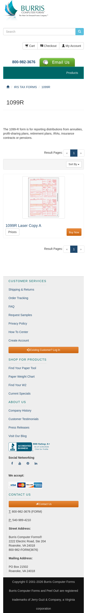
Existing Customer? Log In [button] (43, 350)
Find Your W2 (17, 385)
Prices (12, 232)
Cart (30, 46)
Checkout (48, 46)
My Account (71, 46)
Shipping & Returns (21, 289)
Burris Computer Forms (59, 581)
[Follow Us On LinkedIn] (36, 463)
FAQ (11, 306)
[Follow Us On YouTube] (20, 463)
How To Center (18, 332)
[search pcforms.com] (79, 31)
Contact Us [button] (44, 504)
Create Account (19, 340)
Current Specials (20, 393)
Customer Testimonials (24, 419)
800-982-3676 (23, 62)
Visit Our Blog (18, 436)
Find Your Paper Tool (22, 368)
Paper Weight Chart (22, 376)
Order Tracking (18, 298)
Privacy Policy (18, 323)
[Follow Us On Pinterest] (28, 463)
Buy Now (74, 232)
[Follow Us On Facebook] (12, 463)
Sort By (73, 164)
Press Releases (19, 427)
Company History (20, 410)
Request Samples (20, 315)
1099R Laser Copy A (23, 226)
